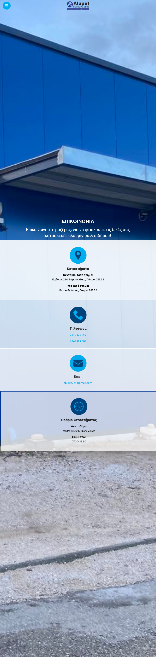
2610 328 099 (78, 334)
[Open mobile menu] (7, 5)
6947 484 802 (78, 341)
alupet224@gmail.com (78, 379)
